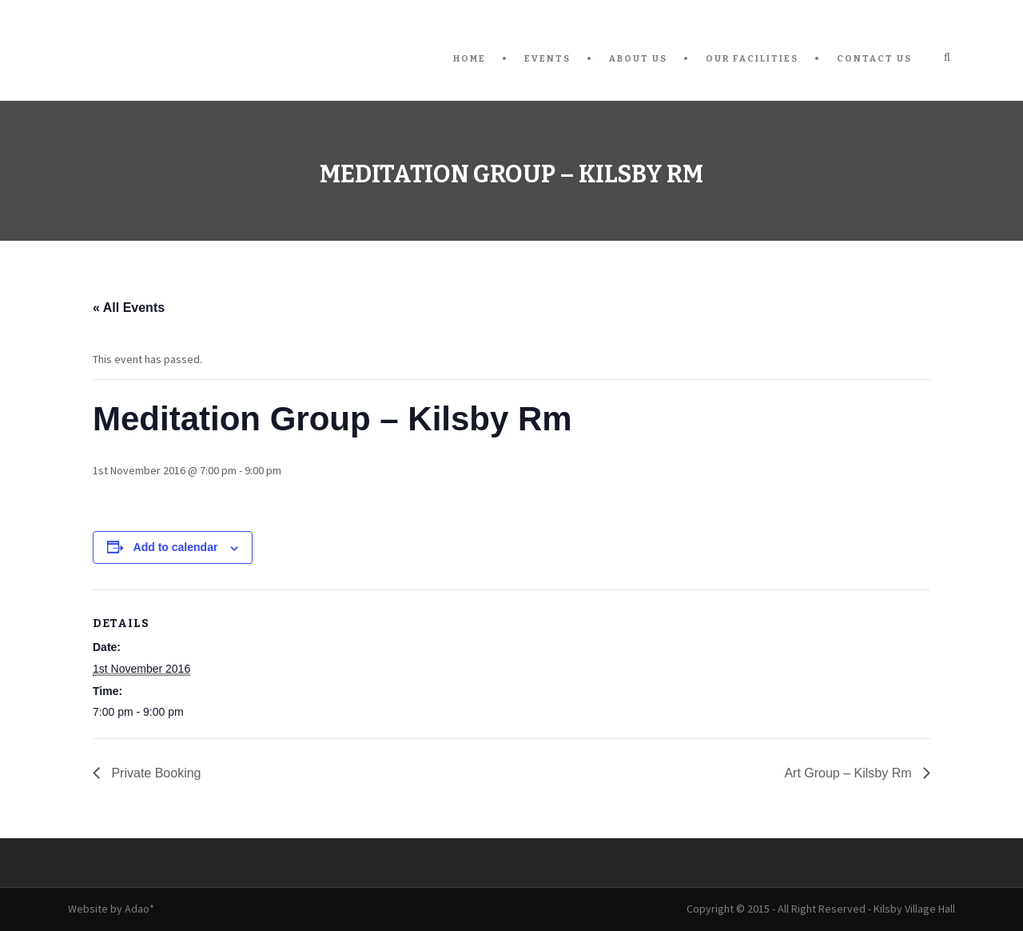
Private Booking (154, 773)
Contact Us (874, 59)
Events (547, 59)
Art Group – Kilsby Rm (849, 773)
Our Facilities (752, 59)
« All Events (129, 307)
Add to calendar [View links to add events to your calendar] (175, 547)
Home (469, 59)
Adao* (139, 908)
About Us (638, 59)
